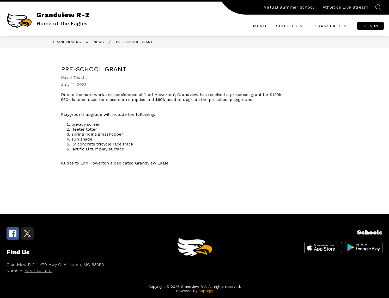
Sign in (370, 25)
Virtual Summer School (289, 7)
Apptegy (205, 291)
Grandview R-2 (67, 42)
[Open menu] (256, 26)
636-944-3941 (38, 270)
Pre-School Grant (134, 42)
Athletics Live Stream (345, 7)
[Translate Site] (331, 26)
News (98, 42)
